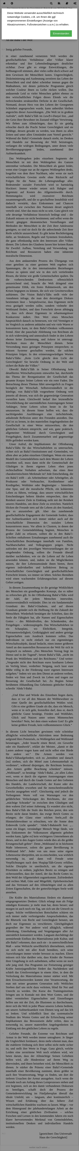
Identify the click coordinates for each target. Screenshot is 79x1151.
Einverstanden (61, 33)
